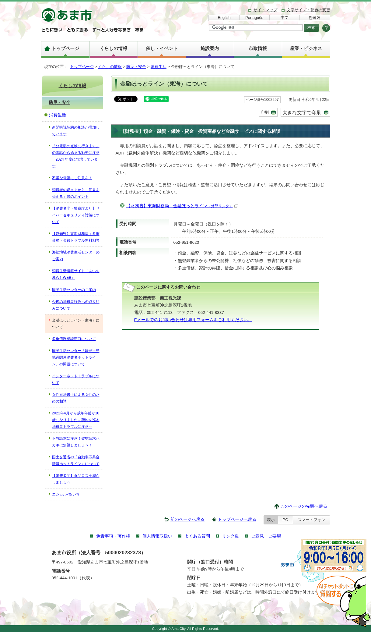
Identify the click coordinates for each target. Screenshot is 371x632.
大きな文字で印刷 (301, 112)
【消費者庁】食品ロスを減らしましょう (76, 479)
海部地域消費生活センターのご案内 (76, 255)
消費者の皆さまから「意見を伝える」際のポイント (76, 193)
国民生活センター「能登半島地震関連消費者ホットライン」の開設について (76, 357)
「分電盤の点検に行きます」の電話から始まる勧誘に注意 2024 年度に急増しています (76, 156)
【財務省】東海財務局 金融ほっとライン (182, 206)
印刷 (265, 112)
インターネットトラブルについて (76, 379)
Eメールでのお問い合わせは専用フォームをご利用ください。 (193, 320)
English (224, 17)
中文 (285, 17)
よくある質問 (197, 536)
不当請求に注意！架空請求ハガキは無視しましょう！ (76, 441)
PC (285, 519)
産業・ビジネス (306, 48)
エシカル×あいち (66, 494)
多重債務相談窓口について (74, 339)
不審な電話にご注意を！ (72, 178)
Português (254, 17)
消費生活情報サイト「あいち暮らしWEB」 (76, 274)
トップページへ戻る (237, 519)
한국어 (314, 17)
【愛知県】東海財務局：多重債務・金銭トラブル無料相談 (76, 237)
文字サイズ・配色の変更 (308, 10)
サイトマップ (265, 10)
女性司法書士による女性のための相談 (76, 397)
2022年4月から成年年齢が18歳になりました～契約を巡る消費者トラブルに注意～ (76, 420)
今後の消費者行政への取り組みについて (76, 305)
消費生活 (158, 66)
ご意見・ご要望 (266, 536)
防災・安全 (136, 66)
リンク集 (230, 536)
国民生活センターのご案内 (74, 290)
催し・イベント (162, 48)
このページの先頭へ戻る (303, 506)
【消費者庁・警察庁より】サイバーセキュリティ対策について (76, 215)
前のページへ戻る (187, 519)
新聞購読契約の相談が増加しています (76, 130)
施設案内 (210, 48)
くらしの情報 (113, 48)
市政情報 (258, 48)
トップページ (65, 48)
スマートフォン (311, 519)
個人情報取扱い (157, 536)
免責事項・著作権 (113, 536)
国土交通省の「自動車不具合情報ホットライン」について (76, 460)
